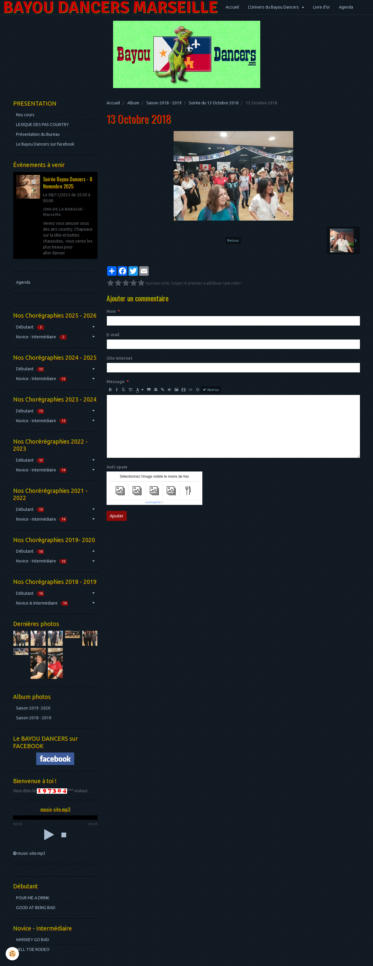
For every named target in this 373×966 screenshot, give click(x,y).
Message (116, 381)
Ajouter (116, 516)
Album (133, 103)
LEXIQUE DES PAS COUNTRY (42, 124)
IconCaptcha (153, 502)
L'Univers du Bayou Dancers (274, 7)
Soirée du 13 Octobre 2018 (214, 103)
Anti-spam (117, 467)
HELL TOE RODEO (33, 949)
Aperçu (211, 390)
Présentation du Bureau (38, 134)
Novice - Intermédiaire (41, 336)
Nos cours (25, 114)
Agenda (346, 7)
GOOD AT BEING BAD (35, 907)
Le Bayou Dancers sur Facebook (45, 144)
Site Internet (119, 358)
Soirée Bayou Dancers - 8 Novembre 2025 (67, 182)
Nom (111, 311)
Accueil (232, 7)
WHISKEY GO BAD (32, 939)
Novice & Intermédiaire (42, 603)
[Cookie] (12, 953)
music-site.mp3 (31, 853)
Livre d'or (321, 7)
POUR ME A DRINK (32, 897)
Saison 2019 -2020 (33, 708)
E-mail (113, 334)
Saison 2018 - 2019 (164, 103)
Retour (233, 240)
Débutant (30, 327)
